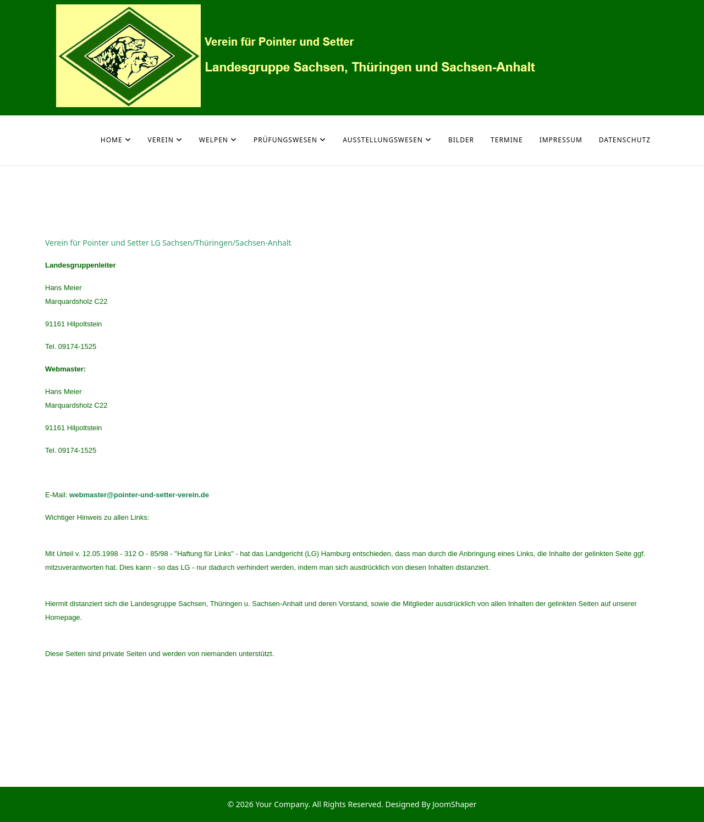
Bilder (461, 140)
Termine (507, 140)
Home (112, 140)
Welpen (213, 140)
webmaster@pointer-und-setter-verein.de (139, 495)
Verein (161, 140)
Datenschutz (625, 140)
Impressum (561, 140)
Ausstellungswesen (383, 140)
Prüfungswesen (285, 140)
